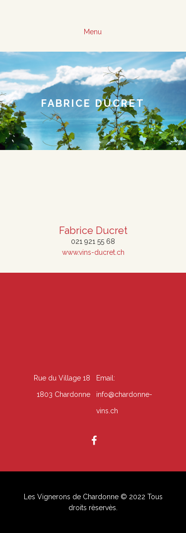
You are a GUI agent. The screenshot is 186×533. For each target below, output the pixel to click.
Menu (93, 32)
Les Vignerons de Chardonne (71, 497)
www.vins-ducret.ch (93, 252)
